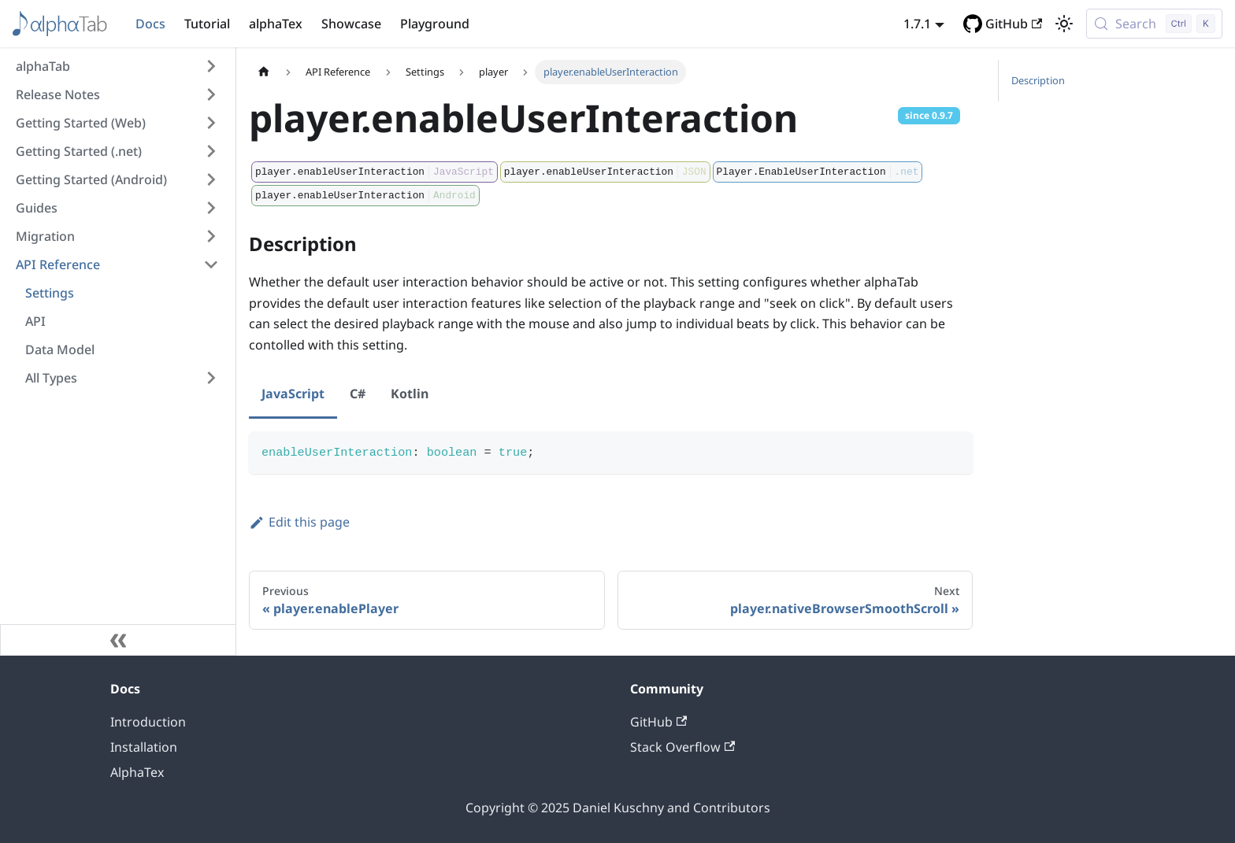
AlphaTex (137, 772)
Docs (150, 23)
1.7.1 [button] (917, 23)
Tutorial (207, 23)
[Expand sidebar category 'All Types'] (211, 377)
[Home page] (264, 72)
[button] (117, 66)
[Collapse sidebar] (118, 640)
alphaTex (275, 23)
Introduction (148, 721)
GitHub (1013, 23)
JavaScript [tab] (293, 393)
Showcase (351, 23)
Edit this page (299, 522)
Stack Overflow (682, 747)
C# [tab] (357, 393)
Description (1038, 80)
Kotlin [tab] (409, 393)
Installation (143, 747)
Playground (434, 23)
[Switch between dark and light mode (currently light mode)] (1064, 23)
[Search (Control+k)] (1154, 24)
